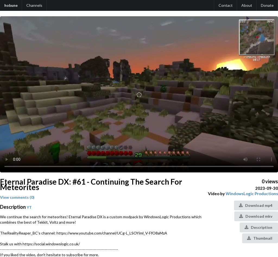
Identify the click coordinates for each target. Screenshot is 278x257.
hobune (11, 5)
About (246, 5)
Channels (34, 5)
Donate (267, 5)
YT (29, 207)
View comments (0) (17, 197)
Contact (226, 5)
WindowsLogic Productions (252, 193)
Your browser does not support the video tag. (139, 94)
